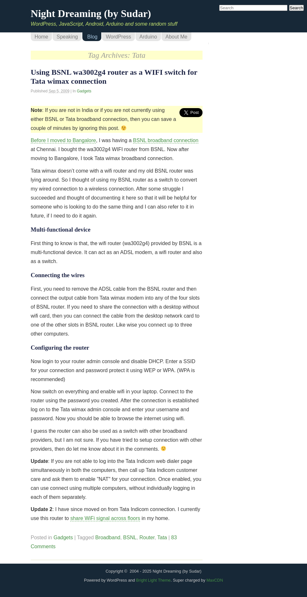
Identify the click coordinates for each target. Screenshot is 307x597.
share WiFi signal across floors (105, 518)
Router (146, 537)
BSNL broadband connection (165, 140)
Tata (162, 537)
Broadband (107, 537)
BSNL (130, 537)
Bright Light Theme (153, 580)
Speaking (67, 36)
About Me (176, 36)
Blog (92, 36)
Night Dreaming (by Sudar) (91, 13)
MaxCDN (214, 580)
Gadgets (84, 91)
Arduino (148, 36)
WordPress (118, 36)
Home (41, 36)
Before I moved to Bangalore (63, 140)
